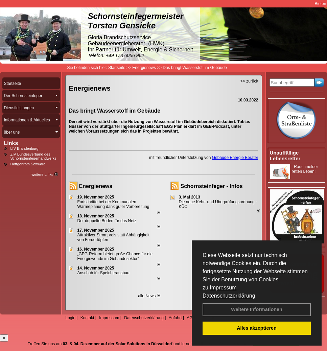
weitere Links (44, 174)
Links (11, 143)
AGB (191, 317)
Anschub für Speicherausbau (103, 273)
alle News (149, 296)
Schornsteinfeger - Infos (212, 186)
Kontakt (87, 317)
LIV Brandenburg (24, 148)
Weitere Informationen (256, 309)
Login (70, 317)
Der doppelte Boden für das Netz (107, 220)
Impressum (223, 287)
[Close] (4, 338)
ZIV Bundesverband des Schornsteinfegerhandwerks (33, 156)
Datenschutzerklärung (229, 296)
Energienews (96, 186)
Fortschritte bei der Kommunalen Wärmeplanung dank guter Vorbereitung (113, 204)
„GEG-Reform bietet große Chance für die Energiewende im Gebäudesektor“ (115, 256)
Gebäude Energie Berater (235, 157)
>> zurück (249, 81)
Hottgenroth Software (28, 164)
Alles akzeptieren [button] (257, 328)
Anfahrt (175, 317)
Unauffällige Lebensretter (285, 155)
